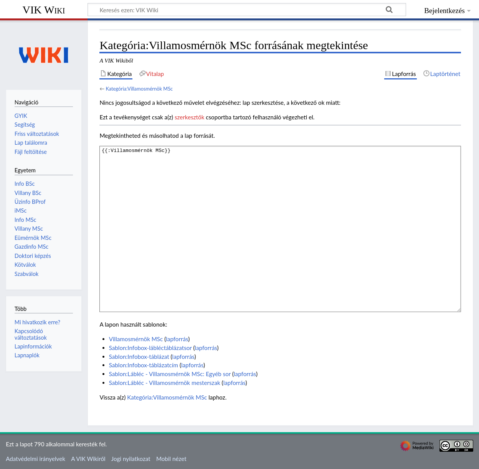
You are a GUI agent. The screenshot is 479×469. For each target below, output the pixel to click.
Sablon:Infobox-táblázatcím (143, 365)
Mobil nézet (171, 458)
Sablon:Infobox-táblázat (139, 356)
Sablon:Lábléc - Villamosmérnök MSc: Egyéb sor (170, 373)
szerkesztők (189, 117)
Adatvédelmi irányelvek (35, 458)
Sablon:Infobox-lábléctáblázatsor (150, 347)
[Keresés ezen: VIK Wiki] (247, 9)
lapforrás (177, 338)
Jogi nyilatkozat (130, 458)
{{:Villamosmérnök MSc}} (280, 229)
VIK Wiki (44, 10)
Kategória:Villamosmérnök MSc (139, 89)
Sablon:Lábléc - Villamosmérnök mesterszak (164, 382)
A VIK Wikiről (88, 458)
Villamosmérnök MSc (136, 338)
